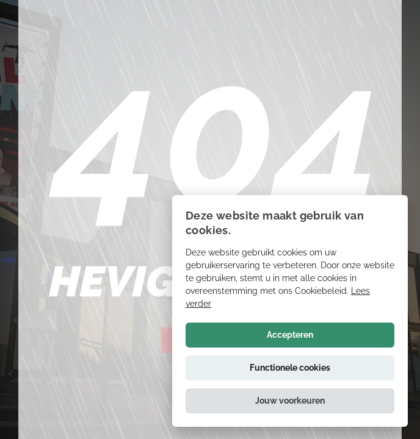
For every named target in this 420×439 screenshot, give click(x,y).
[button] (290, 400)
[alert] (290, 311)
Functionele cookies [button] (290, 368)
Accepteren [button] (290, 335)
